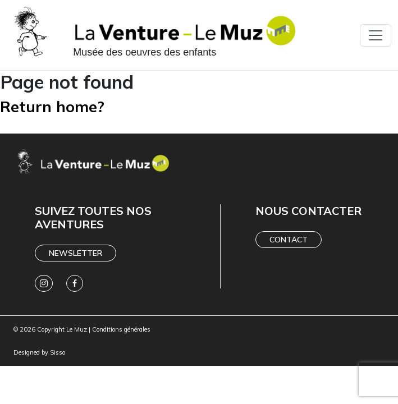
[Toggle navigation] (375, 35)
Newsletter (75, 253)
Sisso (57, 352)
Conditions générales (121, 329)
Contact (288, 240)
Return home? (52, 106)
